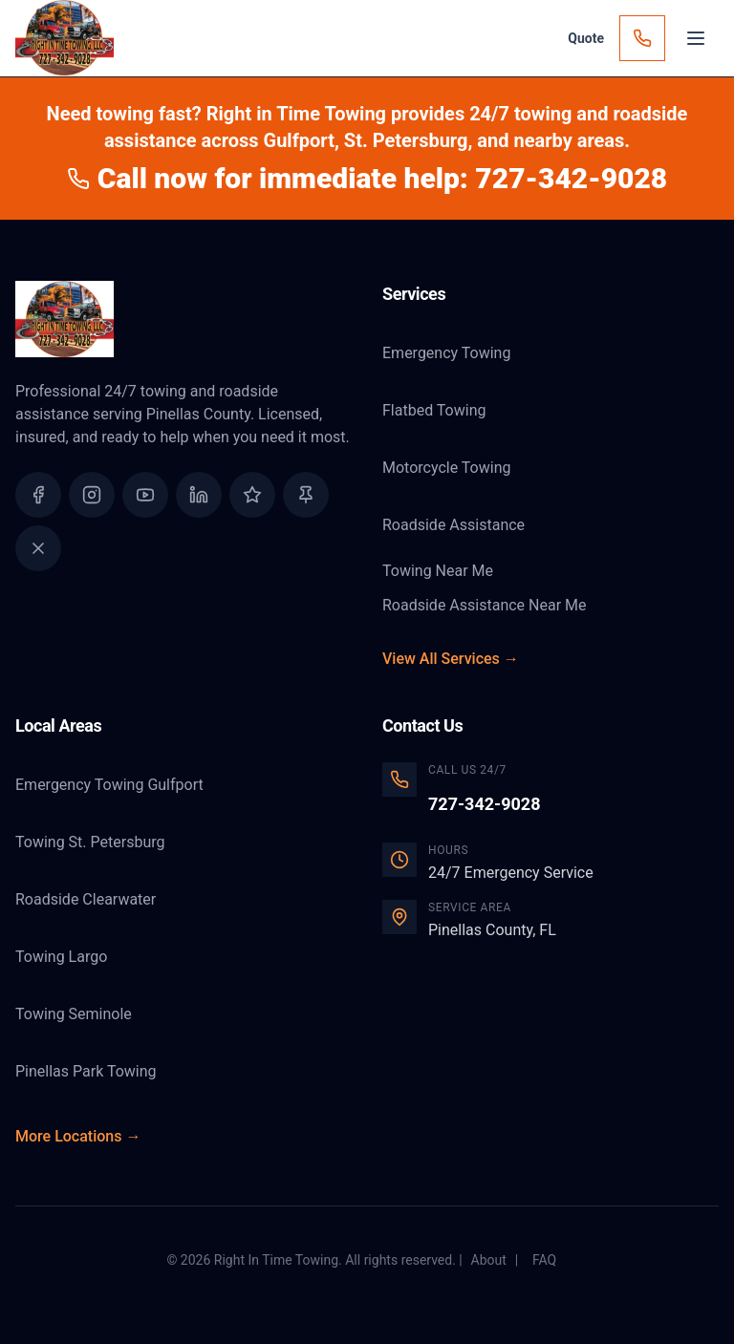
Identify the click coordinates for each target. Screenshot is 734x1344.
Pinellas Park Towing (86, 1071)
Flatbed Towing (434, 410)
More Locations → (77, 1136)
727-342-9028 (484, 804)
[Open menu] (696, 38)
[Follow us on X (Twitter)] (38, 548)
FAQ (544, 1260)
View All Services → (450, 659)
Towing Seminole (73, 1014)
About (489, 1260)
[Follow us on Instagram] (92, 495)
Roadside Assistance (453, 525)
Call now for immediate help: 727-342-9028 (367, 178)
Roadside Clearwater (85, 899)
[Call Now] (642, 38)
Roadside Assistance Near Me (484, 605)
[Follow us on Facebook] (38, 495)
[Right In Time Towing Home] (183, 319)
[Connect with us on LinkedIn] (199, 495)
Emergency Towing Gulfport (109, 785)
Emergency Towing (446, 353)
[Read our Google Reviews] (252, 495)
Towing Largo (61, 957)
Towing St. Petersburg (89, 842)
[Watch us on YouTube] (145, 495)
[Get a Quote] (586, 38)
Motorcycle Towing (446, 468)
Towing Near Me (437, 571)
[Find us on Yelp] (306, 495)
